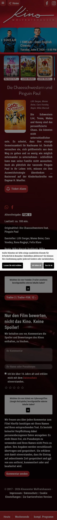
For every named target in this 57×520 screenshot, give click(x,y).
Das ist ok (48, 265)
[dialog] (28, 260)
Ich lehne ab (36, 265)
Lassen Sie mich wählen (12, 265)
